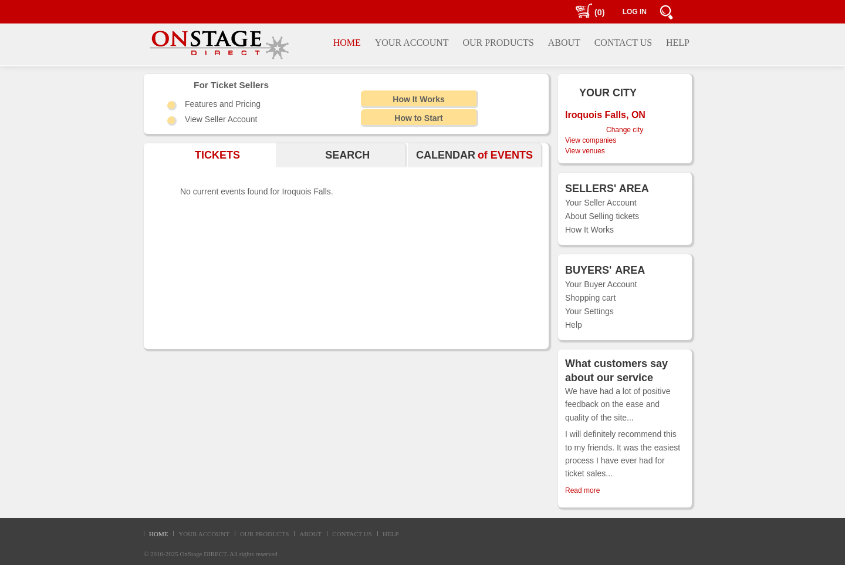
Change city (624, 130)
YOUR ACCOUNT (203, 533)
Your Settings (589, 311)
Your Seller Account (601, 202)
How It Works (589, 229)
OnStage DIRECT (203, 553)
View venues (585, 151)
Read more (582, 490)
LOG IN (635, 12)
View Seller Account (221, 119)
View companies (590, 140)
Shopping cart (590, 297)
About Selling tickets (602, 216)
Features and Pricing (223, 104)
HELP (391, 533)
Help (573, 324)
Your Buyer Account (601, 284)
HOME (158, 533)
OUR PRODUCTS (264, 533)
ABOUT (310, 533)
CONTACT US (352, 533)
